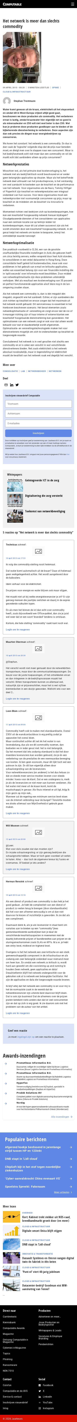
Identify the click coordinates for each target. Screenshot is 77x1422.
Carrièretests (10, 1316)
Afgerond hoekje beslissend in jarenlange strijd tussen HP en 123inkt (33, 1148)
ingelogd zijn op (26, 1037)
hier (68, 454)
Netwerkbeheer (37, 371)
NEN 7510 (8, 1370)
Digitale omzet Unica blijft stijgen (42, 1231)
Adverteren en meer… (50, 1316)
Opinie (55, 87)
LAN (23, 371)
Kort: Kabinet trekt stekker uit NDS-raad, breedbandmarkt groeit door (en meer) (46, 1219)
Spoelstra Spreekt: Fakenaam (25, 1186)
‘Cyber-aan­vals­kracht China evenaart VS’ (33, 1178)
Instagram (48, 1408)
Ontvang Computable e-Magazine (15, 1340)
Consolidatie (10, 371)
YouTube (47, 1402)
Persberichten (46, 1344)
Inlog (5, 1408)
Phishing (7, 1359)
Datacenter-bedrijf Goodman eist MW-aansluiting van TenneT (45, 1287)
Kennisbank (9, 1322)
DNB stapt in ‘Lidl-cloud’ (21, 1159)
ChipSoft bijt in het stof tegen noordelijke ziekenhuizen (33, 1168)
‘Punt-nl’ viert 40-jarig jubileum (41, 1272)
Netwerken (55, 371)
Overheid (27, 1213)
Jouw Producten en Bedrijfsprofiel (49, 1323)
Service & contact (12, 1396)
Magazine (8, 1334)
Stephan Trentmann (25, 101)
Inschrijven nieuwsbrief (15, 1402)
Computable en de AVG (15, 1391)
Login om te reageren (18, 629)
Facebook (48, 1385)
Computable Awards (14, 1328)
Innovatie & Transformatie (37, 1254)
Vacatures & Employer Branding (50, 1337)
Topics (6, 1353)
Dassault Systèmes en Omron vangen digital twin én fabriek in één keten (48, 1260)
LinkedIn (47, 1396)
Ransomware (10, 1365)
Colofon (7, 1385)
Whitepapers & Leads (50, 1330)
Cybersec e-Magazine (14, 1347)
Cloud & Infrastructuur (17, 92)
